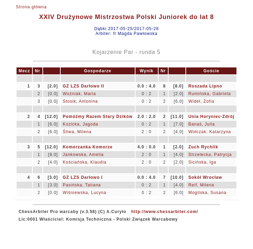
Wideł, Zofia (201, 101)
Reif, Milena (201, 185)
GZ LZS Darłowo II (83, 86)
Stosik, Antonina (80, 101)
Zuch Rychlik (203, 147)
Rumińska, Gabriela (209, 93)
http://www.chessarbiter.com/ (164, 211)
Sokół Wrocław (205, 177)
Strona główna (31, 6)
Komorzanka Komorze (88, 147)
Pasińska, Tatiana (82, 185)
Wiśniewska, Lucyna (85, 192)
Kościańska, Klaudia (85, 162)
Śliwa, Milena (77, 131)
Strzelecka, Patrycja (210, 154)
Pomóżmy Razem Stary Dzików (98, 116)
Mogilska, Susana (207, 192)
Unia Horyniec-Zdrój (211, 116)
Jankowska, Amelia (83, 154)
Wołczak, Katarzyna (209, 131)
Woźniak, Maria (79, 93)
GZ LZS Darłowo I (83, 177)
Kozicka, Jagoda (80, 124)
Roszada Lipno (205, 86)
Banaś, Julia (201, 124)
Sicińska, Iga (202, 162)
